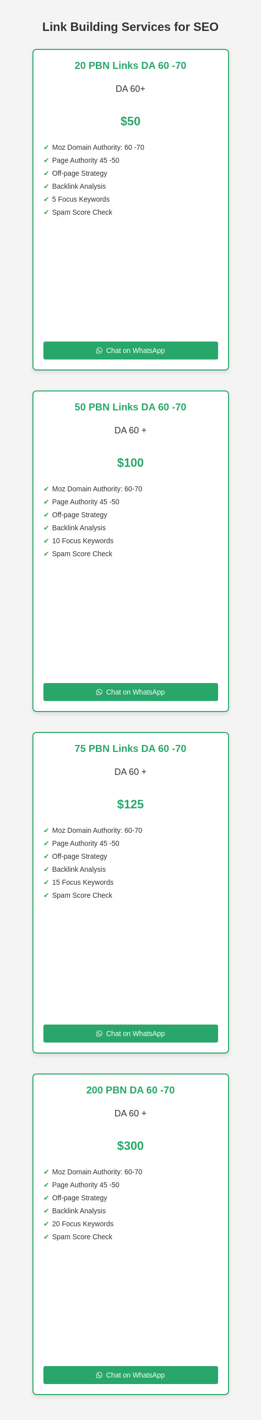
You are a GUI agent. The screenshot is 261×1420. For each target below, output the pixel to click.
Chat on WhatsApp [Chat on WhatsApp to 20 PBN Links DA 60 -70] (130, 351)
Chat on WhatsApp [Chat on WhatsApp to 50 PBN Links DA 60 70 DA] (130, 692)
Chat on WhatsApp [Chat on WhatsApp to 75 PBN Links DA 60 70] (130, 1034)
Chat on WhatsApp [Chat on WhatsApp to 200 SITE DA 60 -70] (130, 1375)
